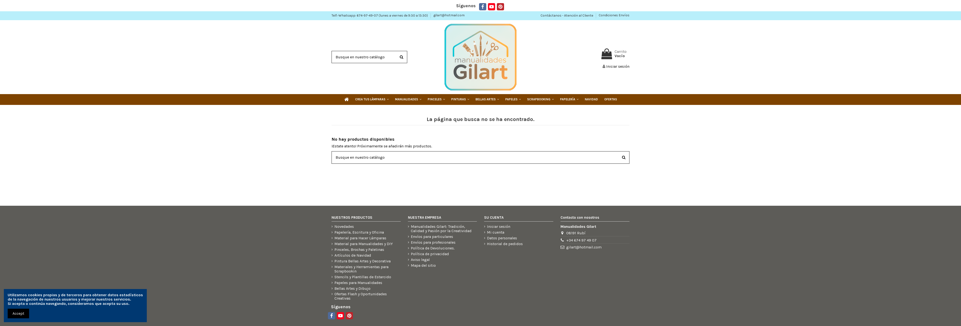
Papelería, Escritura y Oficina (359, 232)
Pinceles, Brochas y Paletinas (359, 250)
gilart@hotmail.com (449, 15)
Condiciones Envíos (614, 15)
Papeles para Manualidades (358, 283)
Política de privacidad (430, 254)
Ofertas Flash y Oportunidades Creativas (360, 296)
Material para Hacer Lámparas (360, 238)
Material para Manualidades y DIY (363, 244)
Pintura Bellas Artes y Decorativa (362, 261)
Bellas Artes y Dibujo (352, 288)
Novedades (344, 226)
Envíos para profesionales (433, 242)
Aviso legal (420, 260)
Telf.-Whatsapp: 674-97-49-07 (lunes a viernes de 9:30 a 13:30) (380, 15)
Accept (18, 313)
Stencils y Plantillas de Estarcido (362, 277)
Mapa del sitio (423, 265)
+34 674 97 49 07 (581, 240)
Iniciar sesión (498, 226)
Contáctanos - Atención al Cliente (567, 15)
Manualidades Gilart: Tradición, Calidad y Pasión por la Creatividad (441, 228)
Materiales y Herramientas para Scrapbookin (361, 269)
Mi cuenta (495, 232)
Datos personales (502, 238)
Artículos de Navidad (352, 255)
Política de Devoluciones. (433, 248)
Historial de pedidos (505, 244)
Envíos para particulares (432, 237)
